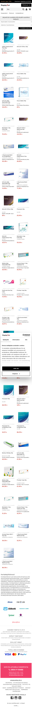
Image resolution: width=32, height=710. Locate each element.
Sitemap (22, 703)
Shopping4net (4, 13)
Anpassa (16, 373)
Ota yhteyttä (26, 684)
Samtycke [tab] (6, 339)
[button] (30, 9)
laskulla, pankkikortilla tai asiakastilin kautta (16, 652)
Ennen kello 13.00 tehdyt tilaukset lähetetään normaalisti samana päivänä (16, 637)
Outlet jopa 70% (6, 1)
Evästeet (27, 688)
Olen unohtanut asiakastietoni (12, 684)
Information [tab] (16, 339)
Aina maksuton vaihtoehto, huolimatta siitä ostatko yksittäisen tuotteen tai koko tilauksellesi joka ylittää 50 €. (16, 631)
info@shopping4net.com (16, 675)
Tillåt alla (16, 368)
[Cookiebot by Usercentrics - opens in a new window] (23, 335)
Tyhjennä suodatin (25, 28)
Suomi (16, 705)
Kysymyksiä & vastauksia (20, 683)
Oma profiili (8, 683)
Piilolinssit (11, 13)
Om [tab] (26, 339)
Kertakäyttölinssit (19, 13)
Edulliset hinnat (16, 686)
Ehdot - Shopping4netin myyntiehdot (13, 688)
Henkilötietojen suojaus (12, 689)
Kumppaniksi (24, 689)
